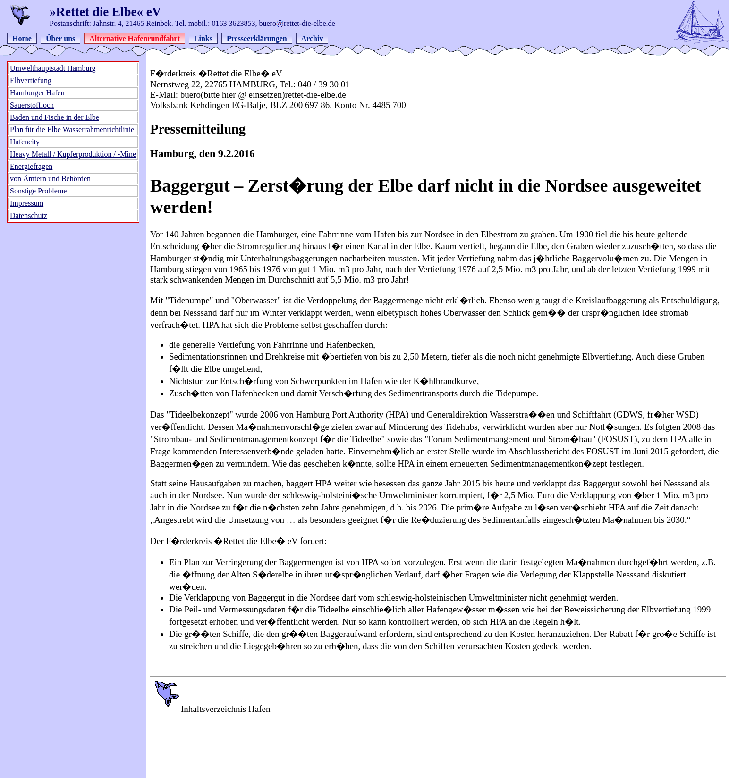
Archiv (312, 38)
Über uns (60, 38)
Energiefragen (31, 166)
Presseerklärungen (257, 38)
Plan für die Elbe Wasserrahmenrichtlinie (72, 129)
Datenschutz (28, 215)
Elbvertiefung (30, 80)
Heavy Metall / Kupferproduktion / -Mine (73, 154)
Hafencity (25, 142)
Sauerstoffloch (32, 105)
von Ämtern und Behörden (50, 179)
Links (203, 38)
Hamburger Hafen (37, 93)
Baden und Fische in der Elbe (54, 117)
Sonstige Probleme (38, 191)
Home (22, 38)
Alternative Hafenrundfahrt (134, 38)
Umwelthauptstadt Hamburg (52, 68)
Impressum (26, 203)
